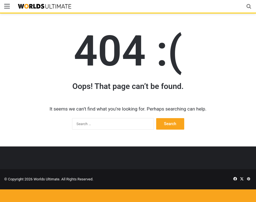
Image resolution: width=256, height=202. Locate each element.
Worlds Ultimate (46, 179)
